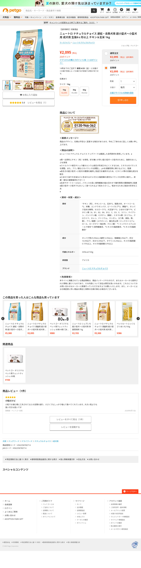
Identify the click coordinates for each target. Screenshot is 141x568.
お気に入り (81, 517)
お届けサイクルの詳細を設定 (121, 93)
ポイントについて (49, 517)
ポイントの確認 (116, 523)
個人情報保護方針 (67, 459)
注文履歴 (80, 507)
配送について (47, 513)
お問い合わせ (93, 459)
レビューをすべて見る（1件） (70, 419)
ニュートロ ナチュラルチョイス (95, 268)
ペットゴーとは (48, 504)
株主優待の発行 (116, 526)
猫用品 (17, 17)
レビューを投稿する (70, 427)
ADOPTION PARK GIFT (99, 17)
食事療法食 (60, 17)
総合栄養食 (71, 17)
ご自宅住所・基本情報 (118, 507)
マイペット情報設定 (118, 520)
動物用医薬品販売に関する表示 (44, 459)
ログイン (125, 17)
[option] (70, 3)
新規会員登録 (115, 17)
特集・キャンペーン (33, 17)
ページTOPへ (130, 491)
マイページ (79, 501)
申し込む (123, 100)
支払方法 (81, 459)
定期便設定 (81, 510)
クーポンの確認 (82, 520)
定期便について (48, 510)
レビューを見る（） (28, 102)
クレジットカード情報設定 (120, 517)
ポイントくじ (81, 523)
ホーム (7, 501)
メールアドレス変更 (118, 510)
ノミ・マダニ (48, 17)
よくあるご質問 (135, 17)
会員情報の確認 (116, 504)
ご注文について (48, 507)
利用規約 (16, 542)
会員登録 (8, 504)
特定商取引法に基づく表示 (17, 459)
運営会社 (7, 542)
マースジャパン (65, 42)
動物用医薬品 (83, 17)
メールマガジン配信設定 (119, 529)
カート (79, 504)
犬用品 (6, 17)
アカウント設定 (115, 501)
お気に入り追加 (28, 94)
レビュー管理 (81, 513)
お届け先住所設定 (117, 513)
